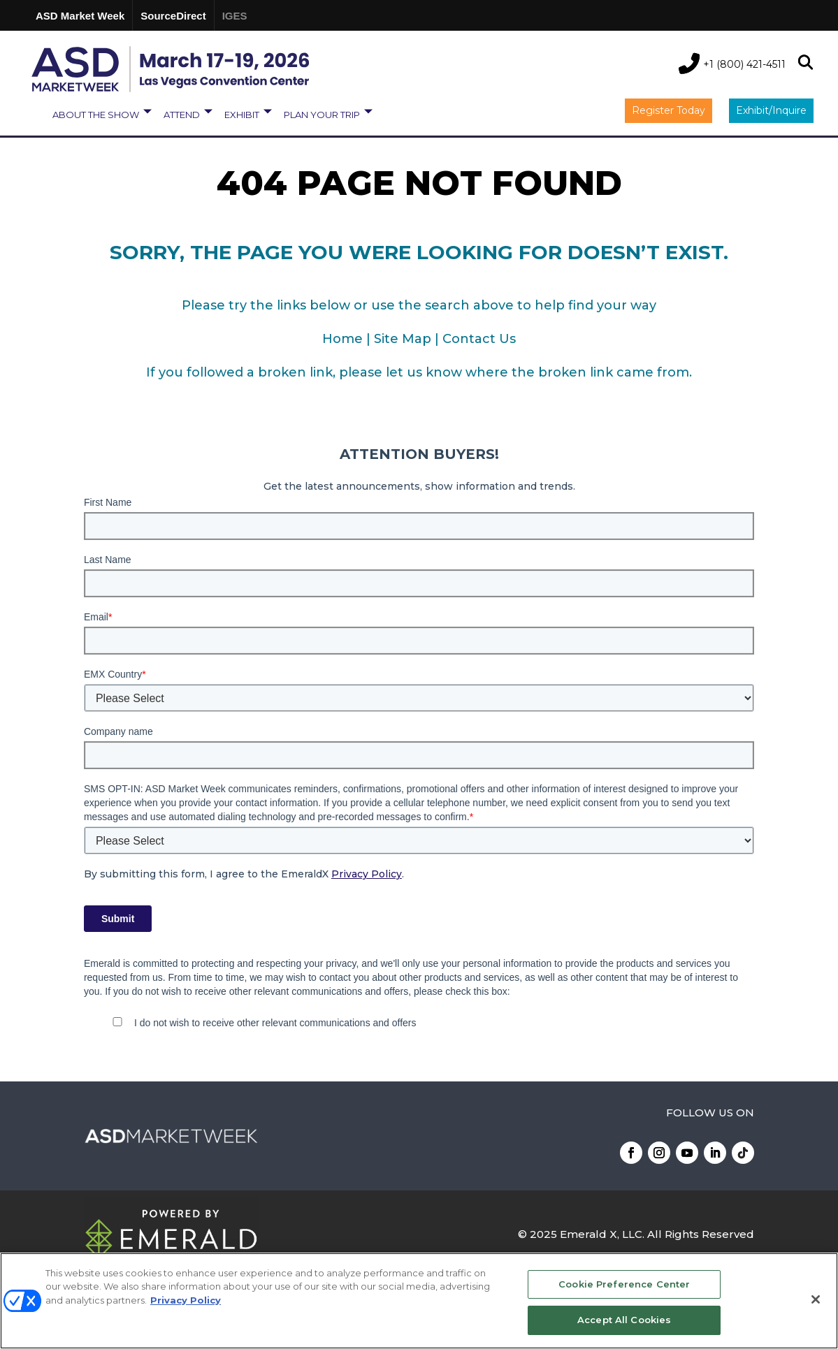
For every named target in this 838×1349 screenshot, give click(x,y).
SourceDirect (172, 16)
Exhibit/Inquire (771, 110)
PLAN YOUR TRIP (322, 114)
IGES (234, 16)
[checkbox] (419, 1024)
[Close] (815, 1299)
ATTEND (182, 114)
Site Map (402, 339)
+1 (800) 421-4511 (744, 64)
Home (342, 339)
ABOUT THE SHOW (95, 114)
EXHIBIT (241, 114)
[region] (419, 1301)
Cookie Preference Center (624, 1284)
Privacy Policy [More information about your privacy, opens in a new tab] (185, 1300)
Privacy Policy (366, 874)
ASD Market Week (80, 16)
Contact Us (479, 339)
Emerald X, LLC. (602, 1234)
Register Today (668, 110)
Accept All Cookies (624, 1319)
